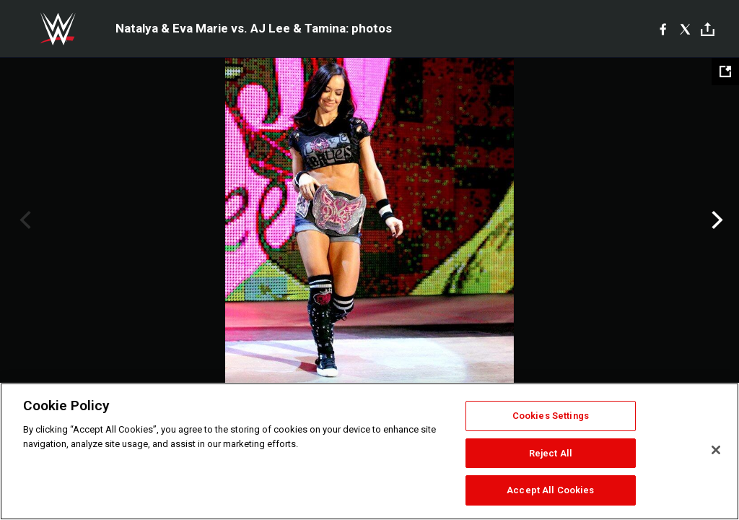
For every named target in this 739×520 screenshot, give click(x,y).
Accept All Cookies (550, 490)
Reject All (550, 453)
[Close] (716, 450)
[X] (685, 29)
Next (715, 220)
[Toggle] (707, 29)
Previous (23, 220)
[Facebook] (663, 29)
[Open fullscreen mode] (725, 71)
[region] (369, 451)
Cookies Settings (550, 415)
